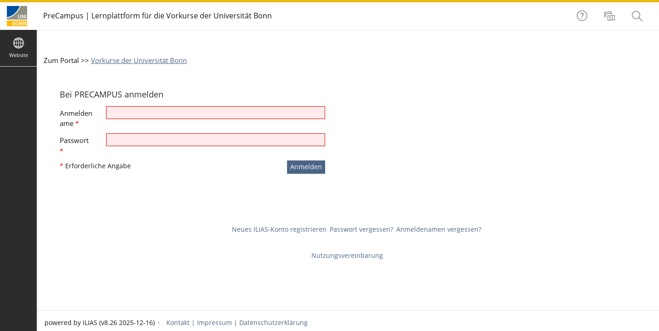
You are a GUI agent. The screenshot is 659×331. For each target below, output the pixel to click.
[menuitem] (611, 16)
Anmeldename (76, 118)
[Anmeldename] (215, 112)
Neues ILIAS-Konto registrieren (279, 229)
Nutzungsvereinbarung (347, 255)
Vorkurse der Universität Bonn (139, 60)
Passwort (74, 145)
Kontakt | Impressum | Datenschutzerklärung (236, 322)
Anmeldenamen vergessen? (438, 229)
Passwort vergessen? (361, 229)
